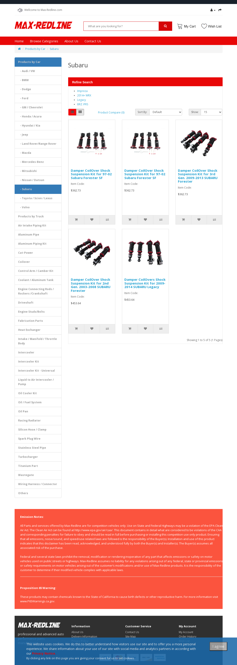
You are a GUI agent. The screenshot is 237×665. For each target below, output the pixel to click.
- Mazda (24, 153)
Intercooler (26, 352)
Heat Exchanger (29, 330)
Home (19, 41)
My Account (186, 632)
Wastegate (26, 475)
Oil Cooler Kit (27, 393)
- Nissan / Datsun (31, 180)
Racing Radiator (29, 420)
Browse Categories (44, 41)
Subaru (54, 49)
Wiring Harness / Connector (37, 484)
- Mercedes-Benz (31, 162)
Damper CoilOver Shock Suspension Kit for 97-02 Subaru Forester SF (91, 174)
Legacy (81, 100)
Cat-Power (25, 253)
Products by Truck (31, 216)
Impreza (82, 91)
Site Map (130, 636)
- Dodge (24, 89)
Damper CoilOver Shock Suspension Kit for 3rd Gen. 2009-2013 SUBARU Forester (198, 176)
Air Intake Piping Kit (32, 225)
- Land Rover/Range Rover (37, 144)
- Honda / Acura (30, 116)
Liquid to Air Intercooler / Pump (36, 382)
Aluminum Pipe (28, 234)
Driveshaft (25, 302)
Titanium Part (28, 466)
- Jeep (23, 135)
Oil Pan (23, 411)
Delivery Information (84, 636)
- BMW (23, 80)
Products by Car (35, 49)
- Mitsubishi (27, 171)
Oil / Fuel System (30, 402)
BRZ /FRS (82, 104)
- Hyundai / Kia (29, 125)
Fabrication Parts (30, 321)
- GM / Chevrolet (30, 107)
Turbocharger (28, 457)
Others (23, 493)
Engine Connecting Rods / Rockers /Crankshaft (36, 291)
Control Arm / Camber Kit (35, 271)
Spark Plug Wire (29, 439)
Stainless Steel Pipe (32, 448)
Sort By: (142, 112)
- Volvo (24, 207)
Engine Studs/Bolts (31, 312)
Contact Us (93, 41)
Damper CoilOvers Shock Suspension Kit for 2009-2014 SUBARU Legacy (145, 283)
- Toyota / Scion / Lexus (35, 198)
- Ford (23, 98)
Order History (187, 636)
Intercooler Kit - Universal (36, 370)
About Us (71, 41)
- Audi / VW (26, 71)
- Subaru (25, 189)
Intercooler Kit (28, 361)
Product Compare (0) (111, 112)
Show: (194, 112)
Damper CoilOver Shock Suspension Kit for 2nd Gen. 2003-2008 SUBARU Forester (90, 285)
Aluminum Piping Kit (32, 244)
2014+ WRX (84, 95)
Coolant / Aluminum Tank (36, 280)
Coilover (24, 262)
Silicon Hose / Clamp (32, 429)
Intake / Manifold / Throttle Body (37, 341)
